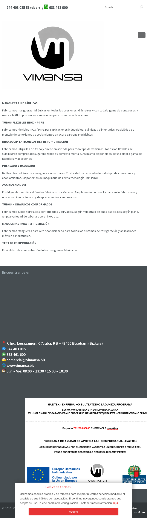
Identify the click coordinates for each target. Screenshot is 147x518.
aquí (115, 503)
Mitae (141, 512)
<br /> (73, 309)
